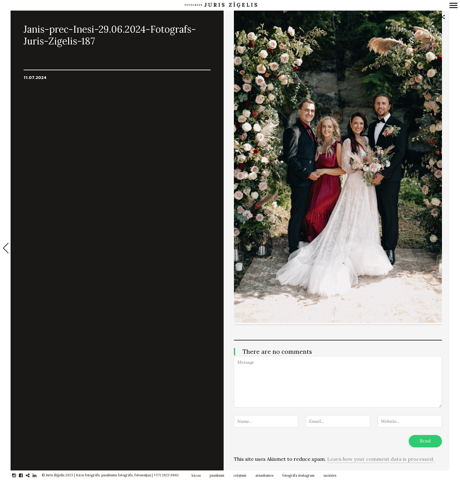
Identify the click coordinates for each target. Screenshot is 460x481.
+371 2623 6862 (166, 475)
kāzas (196, 475)
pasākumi (217, 475)
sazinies (329, 475)
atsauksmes (264, 475)
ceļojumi (239, 475)
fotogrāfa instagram (298, 475)
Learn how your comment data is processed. (380, 459)
